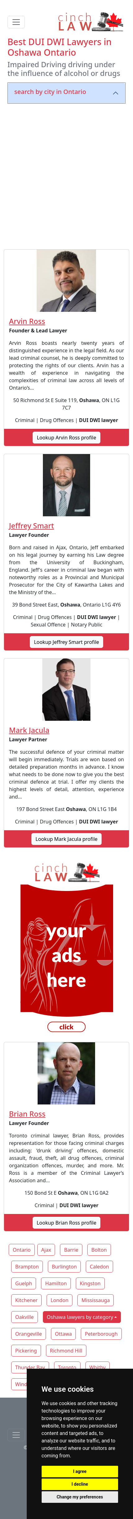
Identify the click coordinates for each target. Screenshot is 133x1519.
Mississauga (95, 1300)
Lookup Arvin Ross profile (66, 437)
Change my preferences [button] (80, 1496)
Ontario (22, 1249)
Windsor (25, 1384)
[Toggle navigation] (16, 22)
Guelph (23, 1283)
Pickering (26, 1350)
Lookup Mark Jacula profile (66, 839)
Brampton (27, 1266)
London (59, 1300)
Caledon (99, 1266)
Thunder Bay (30, 1367)
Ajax (46, 1249)
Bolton (99, 1249)
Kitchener (26, 1300)
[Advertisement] (66, 175)
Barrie (71, 1249)
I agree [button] (79, 1471)
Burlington (64, 1266)
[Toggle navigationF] (16, 1435)
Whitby (97, 1367)
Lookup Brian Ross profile (66, 1222)
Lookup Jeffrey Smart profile (66, 642)
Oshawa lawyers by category (80, 1317)
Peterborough (101, 1333)
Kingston (90, 1283)
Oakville (24, 1317)
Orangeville (28, 1333)
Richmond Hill (66, 1350)
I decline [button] (79, 1484)
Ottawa (63, 1333)
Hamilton (55, 1283)
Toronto (67, 1367)
